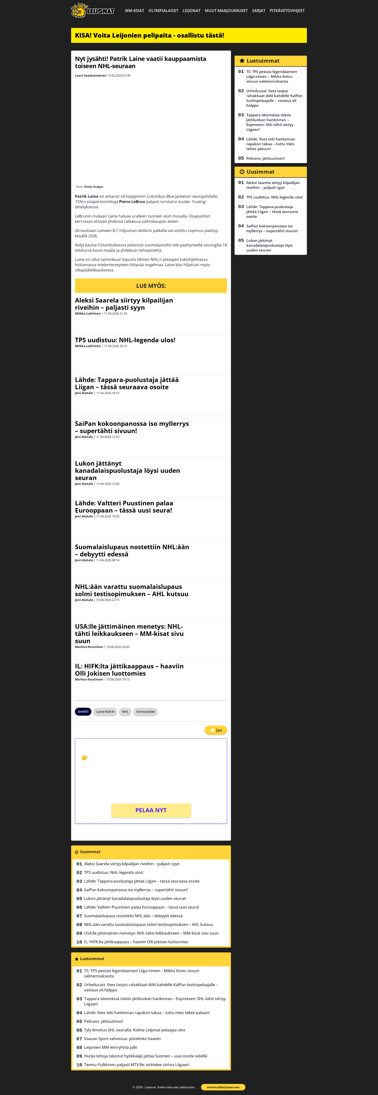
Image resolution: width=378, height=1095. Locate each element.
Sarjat (258, 10)
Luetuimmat (92, 958)
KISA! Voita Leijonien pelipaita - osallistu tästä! (149, 35)
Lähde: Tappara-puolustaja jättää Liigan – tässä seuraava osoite (127, 383)
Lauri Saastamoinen (91, 75)
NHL (125, 711)
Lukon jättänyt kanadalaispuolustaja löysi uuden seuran (127, 470)
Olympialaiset (163, 10)
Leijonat (192, 10)
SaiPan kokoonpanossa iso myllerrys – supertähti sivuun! (132, 427)
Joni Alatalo (84, 393)
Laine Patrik (105, 711)
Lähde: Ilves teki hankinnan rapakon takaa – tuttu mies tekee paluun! (147, 1012)
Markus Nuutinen (89, 647)
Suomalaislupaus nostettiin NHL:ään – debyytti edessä (132, 550)
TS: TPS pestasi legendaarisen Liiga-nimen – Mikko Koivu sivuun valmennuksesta (141, 973)
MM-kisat (134, 10)
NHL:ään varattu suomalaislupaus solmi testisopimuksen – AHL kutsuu (132, 590)
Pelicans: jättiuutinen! (103, 1021)
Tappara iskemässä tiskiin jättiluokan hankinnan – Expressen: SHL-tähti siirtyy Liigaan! (155, 1001)
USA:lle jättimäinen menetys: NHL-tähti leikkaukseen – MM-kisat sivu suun (129, 633)
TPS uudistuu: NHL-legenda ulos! (125, 340)
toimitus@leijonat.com (223, 1087)
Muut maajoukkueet (226, 10)
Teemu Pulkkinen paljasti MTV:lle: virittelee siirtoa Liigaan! (136, 1064)
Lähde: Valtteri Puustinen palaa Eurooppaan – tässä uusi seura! (124, 507)
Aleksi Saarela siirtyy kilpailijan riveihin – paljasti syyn (124, 304)
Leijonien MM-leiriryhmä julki (110, 1047)
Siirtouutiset (145, 711)
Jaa (216, 730)
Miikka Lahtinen (88, 313)
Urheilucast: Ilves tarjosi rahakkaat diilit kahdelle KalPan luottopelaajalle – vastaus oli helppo (151, 987)
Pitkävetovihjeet (287, 10)
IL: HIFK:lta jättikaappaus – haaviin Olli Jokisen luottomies (129, 670)
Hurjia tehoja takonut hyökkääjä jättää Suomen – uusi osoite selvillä (145, 1056)
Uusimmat (90, 851)
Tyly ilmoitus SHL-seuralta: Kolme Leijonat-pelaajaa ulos (134, 1030)
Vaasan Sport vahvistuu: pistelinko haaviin (122, 1038)
